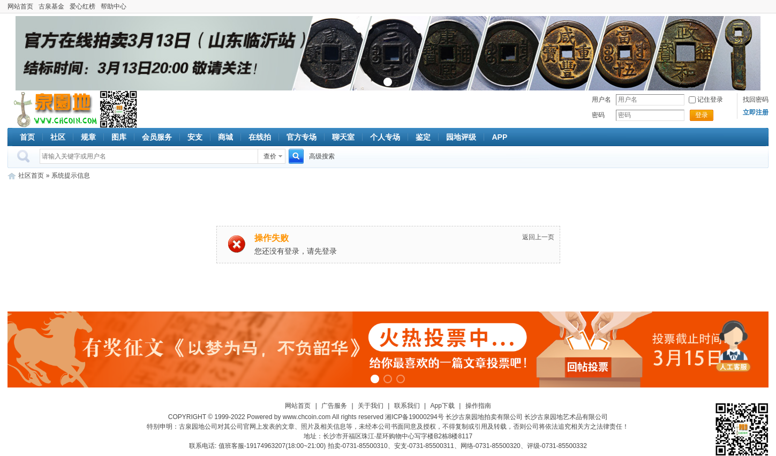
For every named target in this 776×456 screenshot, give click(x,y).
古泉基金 (51, 6)
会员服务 (157, 137)
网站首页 (20, 6)
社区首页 (31, 175)
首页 (27, 137)
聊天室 (343, 137)
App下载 (443, 405)
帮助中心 (113, 6)
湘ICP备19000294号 (414, 417)
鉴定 (423, 137)
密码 (598, 115)
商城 (225, 137)
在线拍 (259, 137)
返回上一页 (538, 237)
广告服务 (334, 405)
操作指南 (478, 405)
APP (499, 137)
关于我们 (370, 405)
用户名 (601, 99)
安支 (194, 137)
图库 (118, 137)
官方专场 (302, 137)
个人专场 (385, 137)
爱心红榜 (82, 6)
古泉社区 (53, 109)
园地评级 (461, 137)
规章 (88, 137)
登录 (701, 115)
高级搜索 (322, 156)
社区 (57, 137)
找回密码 (756, 99)
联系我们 (407, 405)
